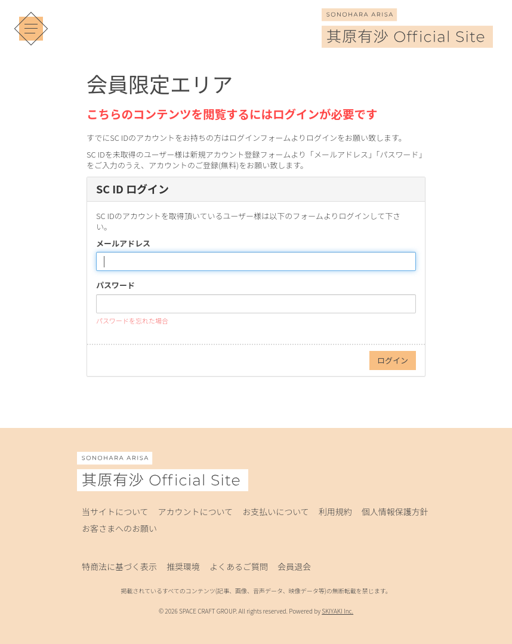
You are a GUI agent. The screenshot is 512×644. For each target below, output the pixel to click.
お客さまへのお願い (119, 528)
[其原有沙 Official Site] (407, 39)
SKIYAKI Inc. (337, 610)
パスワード (115, 285)
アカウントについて (195, 511)
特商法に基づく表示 (119, 566)
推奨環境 (183, 566)
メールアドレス (123, 243)
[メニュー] (31, 29)
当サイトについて (115, 511)
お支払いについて (275, 511)
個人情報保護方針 (395, 511)
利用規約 (335, 511)
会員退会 (294, 566)
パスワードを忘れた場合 (132, 320)
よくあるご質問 (238, 566)
